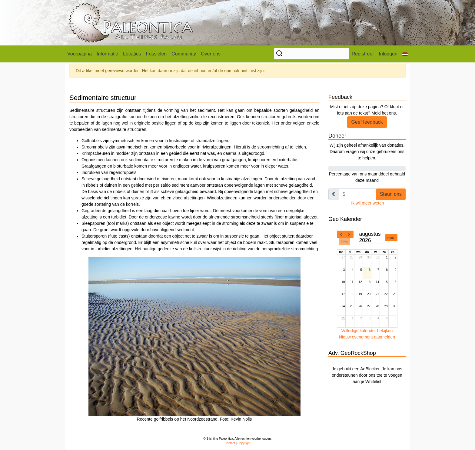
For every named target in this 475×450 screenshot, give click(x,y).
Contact (229, 443)
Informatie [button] (107, 53)
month (391, 237)
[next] (349, 234)
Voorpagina (79, 53)
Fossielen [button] (156, 53)
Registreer (363, 53)
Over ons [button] (211, 53)
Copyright (244, 443)
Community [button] (183, 53)
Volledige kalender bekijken (367, 330)
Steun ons (391, 194)
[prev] (341, 234)
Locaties (132, 53)
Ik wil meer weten (367, 203)
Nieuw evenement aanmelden (367, 337)
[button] (405, 54)
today (344, 241)
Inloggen (388, 53)
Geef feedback (367, 122)
